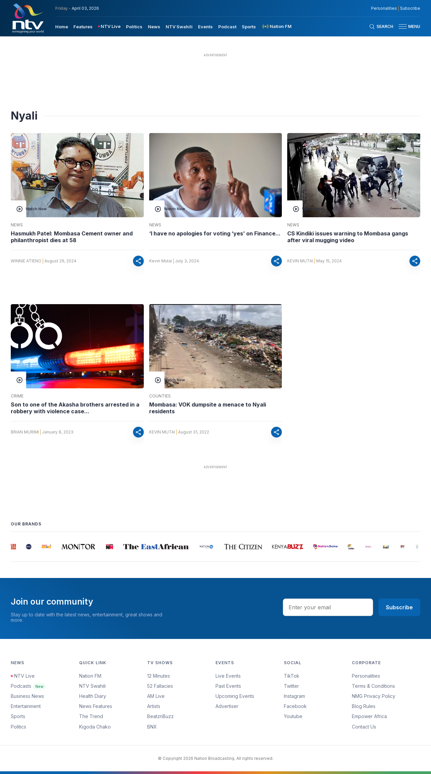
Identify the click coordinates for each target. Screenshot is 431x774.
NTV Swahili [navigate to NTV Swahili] (179, 26)
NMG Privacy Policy (373, 696)
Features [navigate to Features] (83, 26)
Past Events (228, 686)
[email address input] (328, 607)
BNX (152, 727)
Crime (17, 396)
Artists (153, 706)
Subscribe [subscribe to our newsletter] (410, 8)
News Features (95, 706)
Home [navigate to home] (61, 26)
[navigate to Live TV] (109, 26)
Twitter (291, 686)
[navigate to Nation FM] (276, 26)
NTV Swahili (92, 686)
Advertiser (227, 706)
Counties (160, 396)
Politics (18, 727)
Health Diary (92, 696)
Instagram (294, 696)
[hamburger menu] (403, 26)
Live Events (228, 676)
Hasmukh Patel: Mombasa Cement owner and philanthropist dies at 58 (72, 237)
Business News (27, 696)
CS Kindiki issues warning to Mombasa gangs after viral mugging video (347, 237)
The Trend (91, 716)
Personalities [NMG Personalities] (384, 8)
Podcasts (28, 686)
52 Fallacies (160, 686)
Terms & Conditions (373, 686)
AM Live (156, 696)
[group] (13, 546)
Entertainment (26, 706)
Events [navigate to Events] (205, 26)
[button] (406, 26)
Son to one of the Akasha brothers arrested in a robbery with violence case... (75, 408)
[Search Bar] (381, 27)
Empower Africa (369, 716)
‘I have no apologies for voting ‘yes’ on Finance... (214, 233)
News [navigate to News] (154, 26)
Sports (18, 716)
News (17, 225)
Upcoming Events (235, 696)
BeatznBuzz (160, 716)
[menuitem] (61, 26)
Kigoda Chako (95, 727)
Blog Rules (363, 706)
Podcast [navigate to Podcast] (227, 26)
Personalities (366, 676)
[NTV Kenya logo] (27, 18)
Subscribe (399, 607)
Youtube (293, 716)
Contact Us (364, 727)
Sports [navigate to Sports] (249, 26)
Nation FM (90, 676)
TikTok (291, 676)
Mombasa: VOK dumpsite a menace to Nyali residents (207, 408)
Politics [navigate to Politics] (134, 26)
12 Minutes (158, 676)
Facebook (295, 706)
